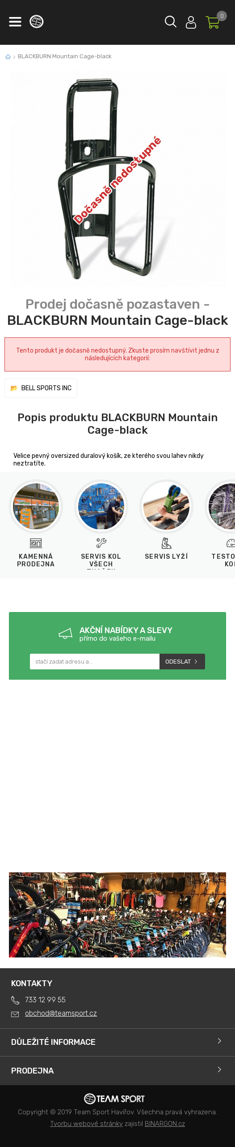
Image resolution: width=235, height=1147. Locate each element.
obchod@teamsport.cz (61, 1013)
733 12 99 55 (45, 1000)
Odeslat (178, 661)
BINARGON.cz (165, 1124)
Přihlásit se (191, 20)
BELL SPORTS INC (46, 388)
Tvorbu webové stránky (86, 1124)
